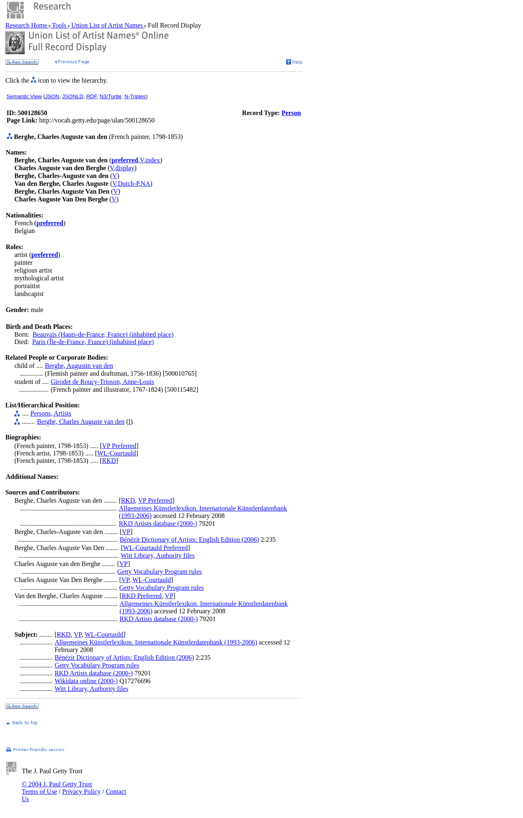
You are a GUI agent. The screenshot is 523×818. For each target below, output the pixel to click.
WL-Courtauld (116, 453)
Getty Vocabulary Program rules (159, 571)
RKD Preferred (142, 595)
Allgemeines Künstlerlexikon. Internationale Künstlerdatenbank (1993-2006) (156, 642)
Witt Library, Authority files (158, 555)
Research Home (27, 25)
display (124, 167)
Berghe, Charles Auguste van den (80, 421)
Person (291, 112)
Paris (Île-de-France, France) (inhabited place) (93, 341)
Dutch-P (128, 183)
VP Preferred (119, 445)
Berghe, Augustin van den (79, 365)
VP (126, 531)
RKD (109, 460)
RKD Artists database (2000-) (158, 523)
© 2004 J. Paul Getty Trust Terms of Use (57, 788)
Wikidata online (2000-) (86, 680)
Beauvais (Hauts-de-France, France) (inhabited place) (102, 334)
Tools (59, 25)
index (152, 160)
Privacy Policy (81, 791)
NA (145, 183)
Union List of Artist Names (107, 25)
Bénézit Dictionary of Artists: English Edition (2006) (189, 539)
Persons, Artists (50, 413)
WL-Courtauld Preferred (155, 547)
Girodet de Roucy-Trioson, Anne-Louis (102, 381)
